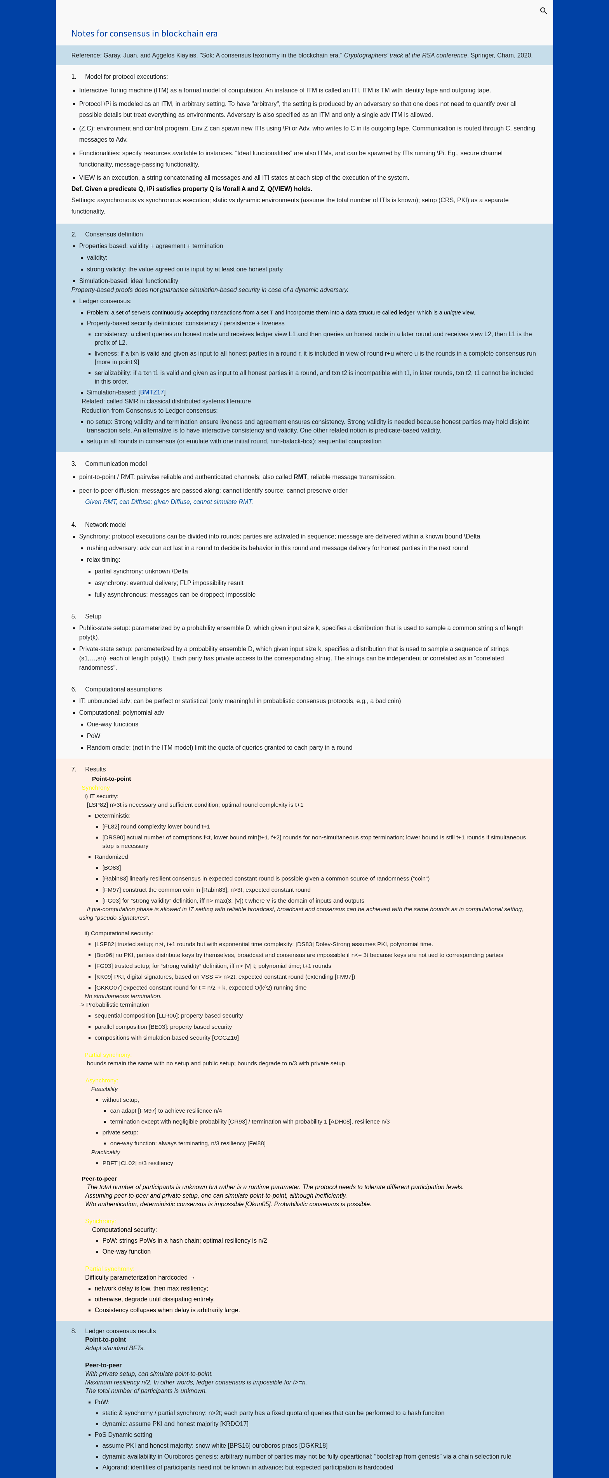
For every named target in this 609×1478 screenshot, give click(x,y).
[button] (543, 11)
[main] (304, 33)
